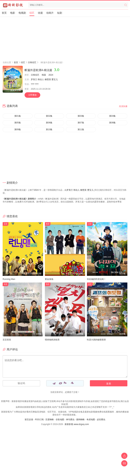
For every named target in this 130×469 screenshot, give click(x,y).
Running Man (9, 279)
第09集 (17, 129)
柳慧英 (48, 79)
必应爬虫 (101, 419)
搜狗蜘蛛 (80, 419)
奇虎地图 (91, 419)
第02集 (49, 116)
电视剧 (22, 12)
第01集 (17, 116)
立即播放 (32, 95)
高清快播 (123, 106)
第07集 (81, 122)
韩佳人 (41, 79)
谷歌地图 (60, 419)
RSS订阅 (39, 419)
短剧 (59, 12)
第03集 (81, 116)
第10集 (49, 129)
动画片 (50, 12)
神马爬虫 (70, 419)
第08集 (112, 122)
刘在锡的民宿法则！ (96, 279)
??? (32, 84)
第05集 (17, 122)
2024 (51, 75)
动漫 (40, 12)
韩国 (44, 75)
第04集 (112, 116)
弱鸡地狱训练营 (52, 339)
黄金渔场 (49, 279)
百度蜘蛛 (49, 419)
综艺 (31, 12)
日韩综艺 (32, 62)
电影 (12, 12)
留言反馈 (29, 419)
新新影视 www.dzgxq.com (77, 424)
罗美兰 (34, 79)
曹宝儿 (55, 79)
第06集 (49, 122)
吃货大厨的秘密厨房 (96, 339)
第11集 (81, 129)
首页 (4, 12)
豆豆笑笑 (7, 339)
